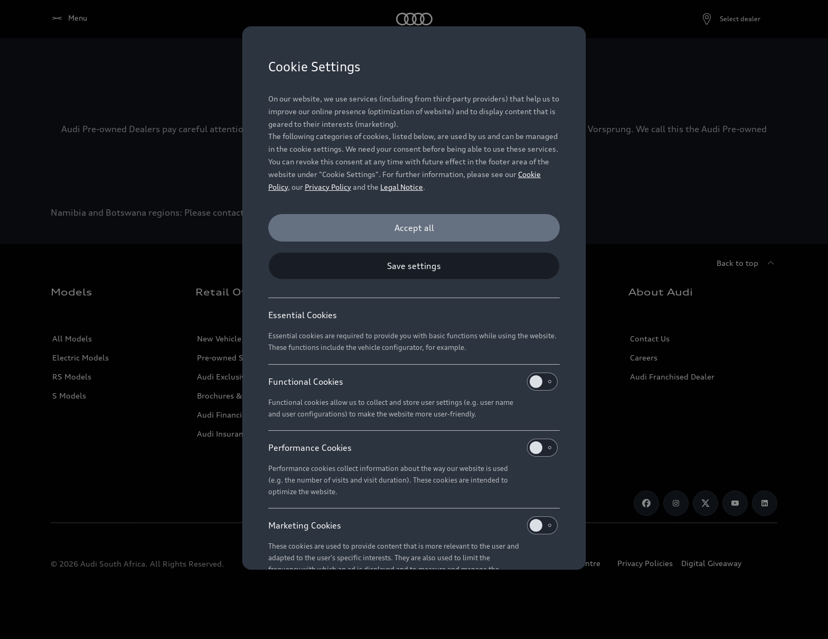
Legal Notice (401, 186)
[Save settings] (414, 266)
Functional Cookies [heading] (413, 381)
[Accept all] (414, 228)
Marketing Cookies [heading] (413, 525)
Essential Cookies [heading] (302, 315)
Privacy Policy (328, 186)
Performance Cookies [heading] (413, 447)
